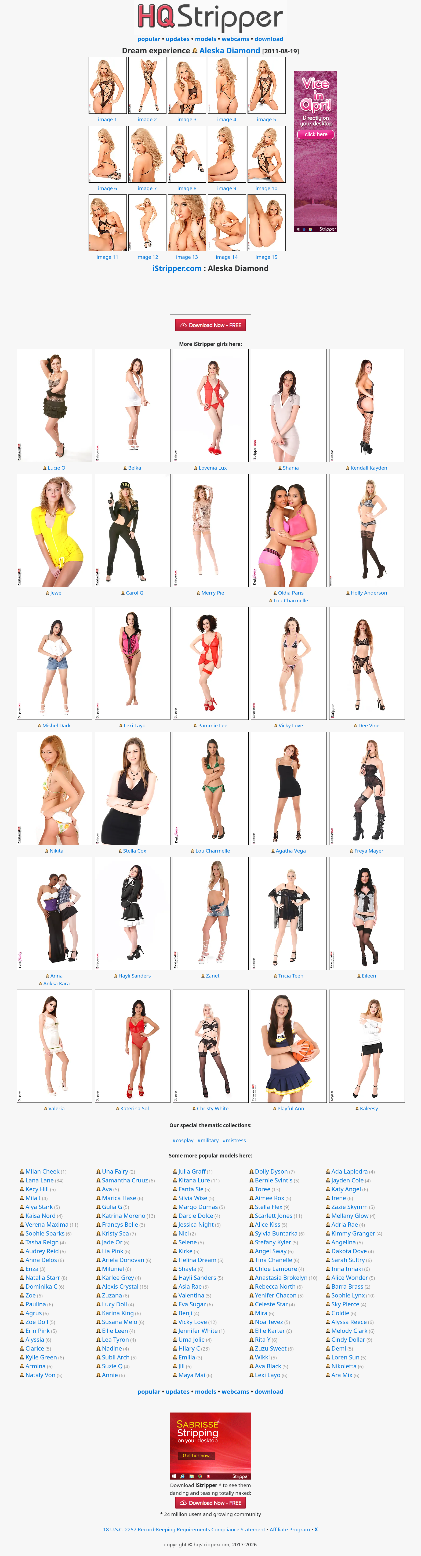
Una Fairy (115, 1171)
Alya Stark (39, 1207)
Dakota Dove (349, 1251)
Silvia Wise (193, 1198)
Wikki (262, 1357)
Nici (184, 1233)
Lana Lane (40, 1180)
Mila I (33, 1198)
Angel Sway (271, 1251)
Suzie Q (112, 1366)
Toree (262, 1189)
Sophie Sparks (45, 1233)
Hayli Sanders (134, 975)
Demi (339, 1348)
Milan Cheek (43, 1171)
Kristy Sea (115, 1233)
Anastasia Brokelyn (281, 1277)
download (269, 39)
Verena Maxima (47, 1224)
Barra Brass (348, 1286)
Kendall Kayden (369, 467)
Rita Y (263, 1339)
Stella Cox (134, 850)
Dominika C (41, 1286)
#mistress (234, 1140)
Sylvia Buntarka (276, 1233)
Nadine (112, 1348)
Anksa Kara (56, 983)
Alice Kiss (267, 1224)
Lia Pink (113, 1251)
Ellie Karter (270, 1330)
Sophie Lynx (348, 1295)
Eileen (369, 975)
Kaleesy (369, 1108)
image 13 (187, 253)
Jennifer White (198, 1330)
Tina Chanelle (273, 1260)
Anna (56, 975)
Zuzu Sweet (271, 1348)
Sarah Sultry (348, 1260)
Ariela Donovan (123, 1260)
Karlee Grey (118, 1277)
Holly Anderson (369, 592)
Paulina (36, 1304)
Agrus (34, 1313)
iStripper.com (177, 268)
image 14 (227, 253)
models (205, 39)
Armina (36, 1366)
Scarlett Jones (274, 1215)
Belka (134, 467)
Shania (291, 467)
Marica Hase (119, 1198)
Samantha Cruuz (125, 1180)
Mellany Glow (350, 1215)
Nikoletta (344, 1366)
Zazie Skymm (350, 1207)
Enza (32, 1268)
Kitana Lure (194, 1180)
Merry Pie (212, 592)
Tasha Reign (42, 1242)
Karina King (118, 1313)
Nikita (56, 850)
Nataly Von (41, 1375)
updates (178, 39)
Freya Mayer (368, 850)
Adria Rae (345, 1224)
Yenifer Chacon (276, 1295)
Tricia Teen (291, 975)
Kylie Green (41, 1357)
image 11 (108, 253)
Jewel (56, 592)
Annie (110, 1375)
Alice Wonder (350, 1277)
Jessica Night (196, 1224)
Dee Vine (368, 725)
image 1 (108, 115)
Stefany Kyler (273, 1242)
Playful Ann (291, 1108)
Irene (339, 1198)
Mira (261, 1313)
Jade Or (112, 1242)
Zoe (31, 1295)
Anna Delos (41, 1260)
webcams (235, 39)
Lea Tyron (115, 1339)
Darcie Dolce (196, 1215)
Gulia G (112, 1207)
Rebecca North (275, 1286)
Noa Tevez (269, 1322)
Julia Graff (192, 1171)
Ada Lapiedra (350, 1171)
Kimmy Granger (353, 1233)
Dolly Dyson (271, 1171)
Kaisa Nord (41, 1215)
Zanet (212, 975)
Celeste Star (271, 1304)
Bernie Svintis (274, 1180)
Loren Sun (346, 1357)
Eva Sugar (192, 1304)
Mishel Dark (56, 725)
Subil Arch (116, 1357)
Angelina (344, 1242)
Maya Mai (192, 1375)
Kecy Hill (37, 1189)
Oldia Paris (291, 592)
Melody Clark (350, 1330)
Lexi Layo (135, 725)
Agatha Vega (291, 850)
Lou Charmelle (291, 600)
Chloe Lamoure (276, 1268)
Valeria (57, 1108)
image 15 (267, 253)
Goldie (341, 1313)
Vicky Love (291, 725)
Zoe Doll (37, 1322)
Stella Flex (269, 1207)
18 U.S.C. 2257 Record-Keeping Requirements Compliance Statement (184, 1529)
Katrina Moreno (124, 1215)
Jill (182, 1366)
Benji (186, 1313)
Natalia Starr (43, 1277)
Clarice (35, 1348)
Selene (188, 1242)
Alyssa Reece (349, 1322)
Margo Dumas (198, 1207)
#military (208, 1140)
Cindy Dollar (348, 1339)
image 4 (227, 115)
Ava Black (268, 1366)
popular (148, 39)
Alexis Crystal (120, 1286)
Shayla (188, 1268)
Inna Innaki (347, 1268)
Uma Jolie (192, 1339)
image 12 (147, 253)
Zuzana (112, 1295)
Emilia (187, 1357)
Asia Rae (190, 1286)
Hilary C (189, 1348)
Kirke (186, 1251)
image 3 (187, 115)
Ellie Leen (115, 1330)
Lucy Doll (114, 1304)
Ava (107, 1189)
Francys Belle (120, 1224)
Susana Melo (119, 1322)
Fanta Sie (191, 1189)
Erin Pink (38, 1330)
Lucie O (57, 467)
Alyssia (35, 1339)
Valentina (191, 1295)
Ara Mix (342, 1375)
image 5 (267, 115)
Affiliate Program (290, 1529)
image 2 (147, 115)
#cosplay (183, 1140)
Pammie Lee (212, 725)
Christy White (213, 1108)
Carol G (134, 592)
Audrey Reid (42, 1251)
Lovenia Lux (213, 467)
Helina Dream (198, 1260)
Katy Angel (346, 1189)
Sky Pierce (346, 1304)
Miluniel (113, 1268)
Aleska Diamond (229, 50)
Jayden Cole (348, 1180)
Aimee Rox (269, 1198)
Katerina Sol (135, 1108)
